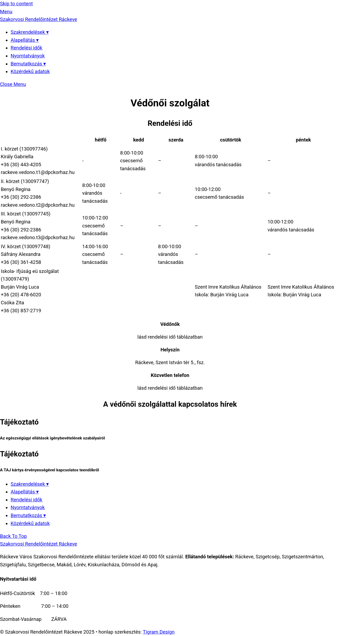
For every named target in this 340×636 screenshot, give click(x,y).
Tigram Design (159, 632)
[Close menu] (13, 84)
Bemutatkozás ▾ (28, 64)
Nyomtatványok (28, 56)
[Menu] (6, 12)
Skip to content (16, 4)
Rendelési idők (26, 48)
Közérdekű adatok (30, 71)
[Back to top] (13, 536)
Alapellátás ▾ (25, 40)
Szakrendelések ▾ (30, 32)
